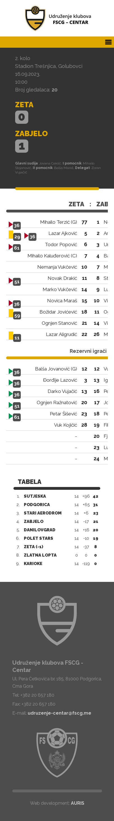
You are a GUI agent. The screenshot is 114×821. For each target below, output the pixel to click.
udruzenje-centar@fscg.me (59, 713)
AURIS (77, 803)
